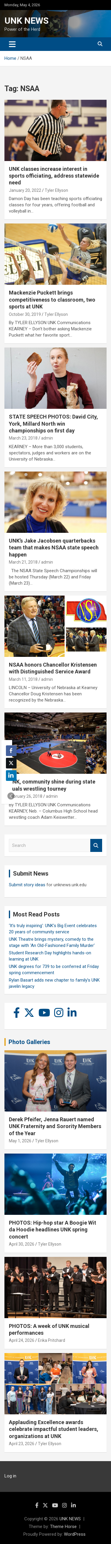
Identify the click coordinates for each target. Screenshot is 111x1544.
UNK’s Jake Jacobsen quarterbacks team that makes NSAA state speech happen (54, 548)
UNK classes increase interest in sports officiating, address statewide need (54, 176)
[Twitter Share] (11, 763)
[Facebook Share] (11, 750)
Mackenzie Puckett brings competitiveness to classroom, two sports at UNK (52, 300)
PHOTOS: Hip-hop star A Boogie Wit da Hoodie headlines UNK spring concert (52, 1230)
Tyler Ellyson (56, 190)
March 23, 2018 (23, 438)
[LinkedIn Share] (11, 775)
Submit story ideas (27, 884)
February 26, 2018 (25, 796)
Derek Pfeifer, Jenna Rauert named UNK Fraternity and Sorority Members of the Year (55, 1126)
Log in (10, 1476)
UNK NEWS (26, 20)
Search (96, 845)
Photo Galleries (29, 1042)
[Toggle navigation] (12, 44)
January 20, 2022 (25, 190)
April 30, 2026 (21, 1244)
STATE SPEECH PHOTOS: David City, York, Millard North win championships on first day (53, 424)
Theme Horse (63, 1526)
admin (47, 438)
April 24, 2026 (21, 1340)
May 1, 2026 (20, 1140)
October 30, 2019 (25, 314)
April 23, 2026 (21, 1443)
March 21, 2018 (23, 562)
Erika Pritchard (51, 1340)
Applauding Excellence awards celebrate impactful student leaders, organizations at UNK (53, 1429)
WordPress (75, 1534)
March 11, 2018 (23, 679)
